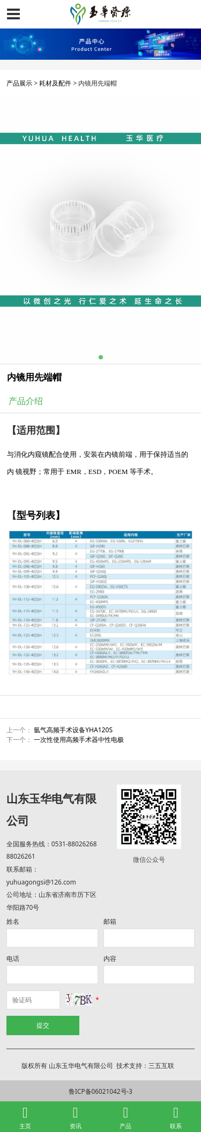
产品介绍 (26, 401)
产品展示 (19, 83)
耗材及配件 (55, 83)
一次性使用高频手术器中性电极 (79, 739)
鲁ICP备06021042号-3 (100, 1091)
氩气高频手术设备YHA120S (73, 729)
